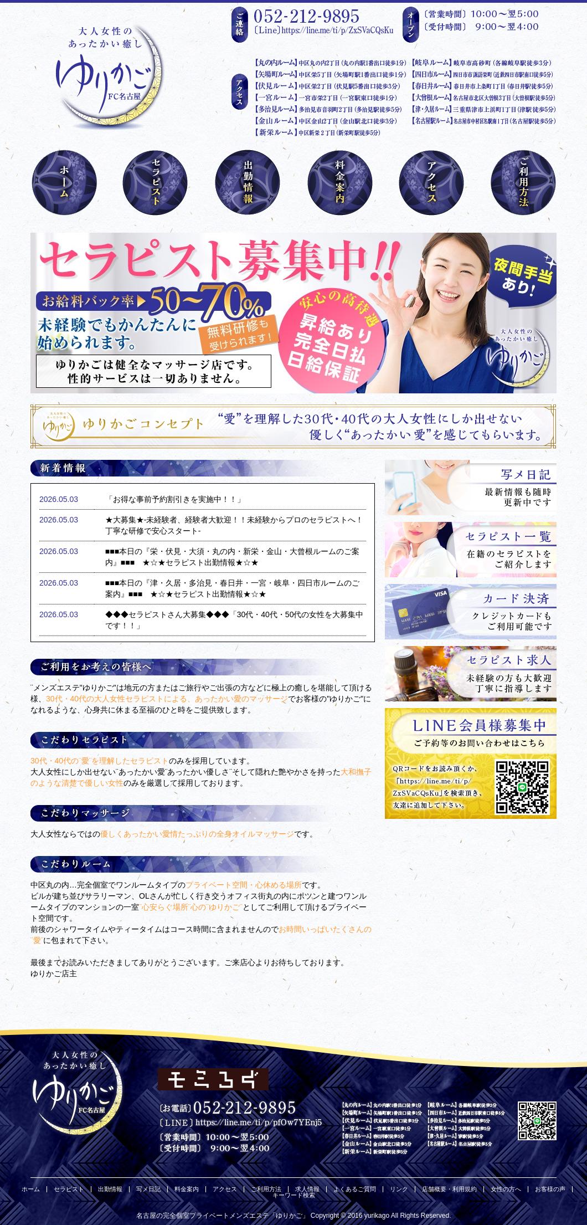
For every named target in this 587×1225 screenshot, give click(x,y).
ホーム (31, 1189)
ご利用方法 (266, 1189)
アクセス (225, 1189)
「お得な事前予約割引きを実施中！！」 (175, 499)
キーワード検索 (293, 1195)
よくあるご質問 (354, 1189)
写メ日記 (148, 1189)
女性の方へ (506, 1189)
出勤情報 (110, 1189)
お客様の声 (550, 1189)
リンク (399, 1189)
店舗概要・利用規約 (449, 1189)
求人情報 (307, 1189)
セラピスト (69, 1189)
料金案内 (186, 1189)
